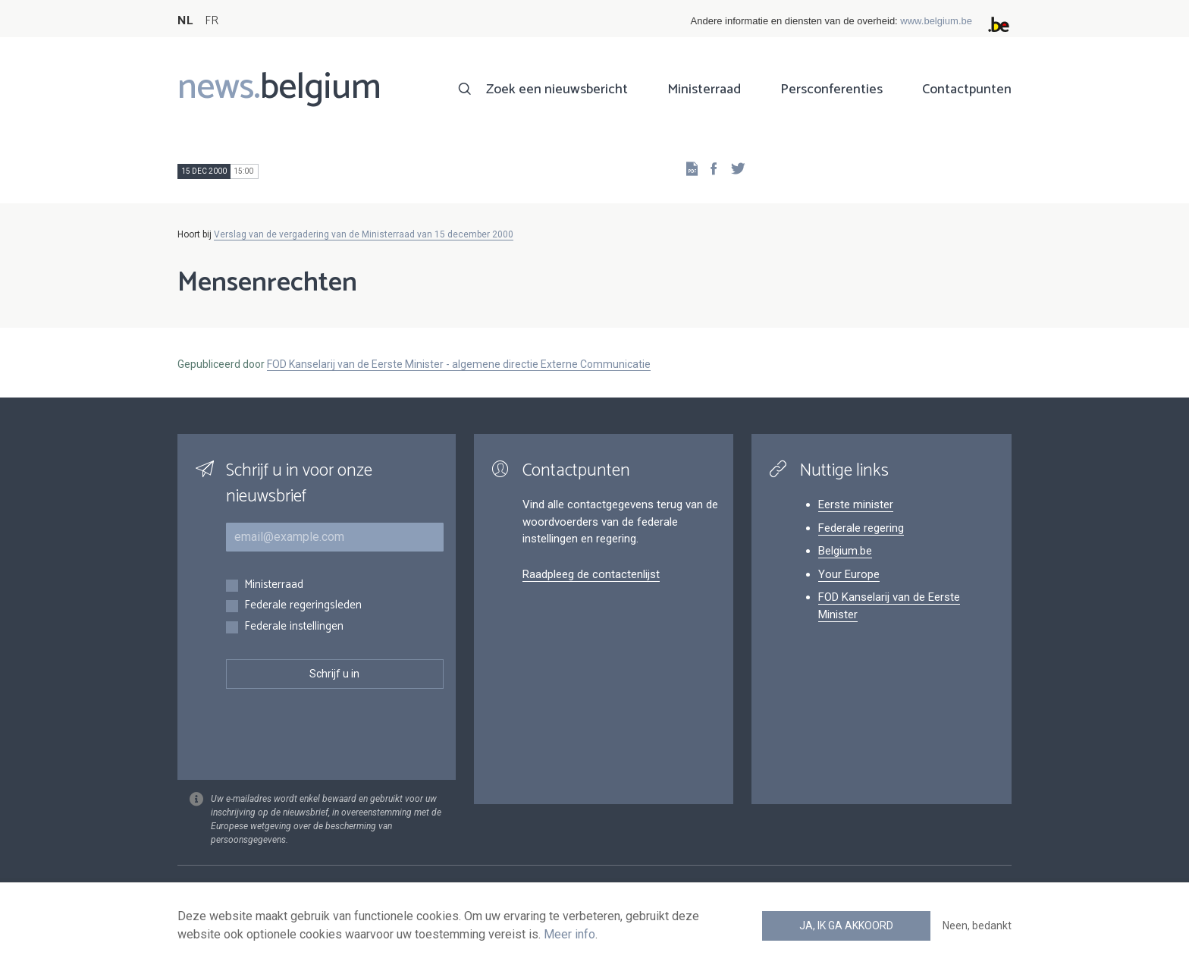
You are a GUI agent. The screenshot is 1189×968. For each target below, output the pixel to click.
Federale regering (861, 528)
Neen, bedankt (977, 925)
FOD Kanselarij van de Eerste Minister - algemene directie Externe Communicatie (459, 364)
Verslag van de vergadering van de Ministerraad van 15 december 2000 (363, 234)
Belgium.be (845, 551)
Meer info (569, 934)
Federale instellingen (294, 627)
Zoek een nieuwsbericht (557, 89)
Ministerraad (704, 89)
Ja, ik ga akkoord (846, 925)
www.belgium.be (936, 21)
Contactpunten (967, 89)
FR (211, 21)
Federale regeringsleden (303, 605)
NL (185, 21)
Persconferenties (831, 89)
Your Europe (849, 574)
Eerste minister (855, 504)
